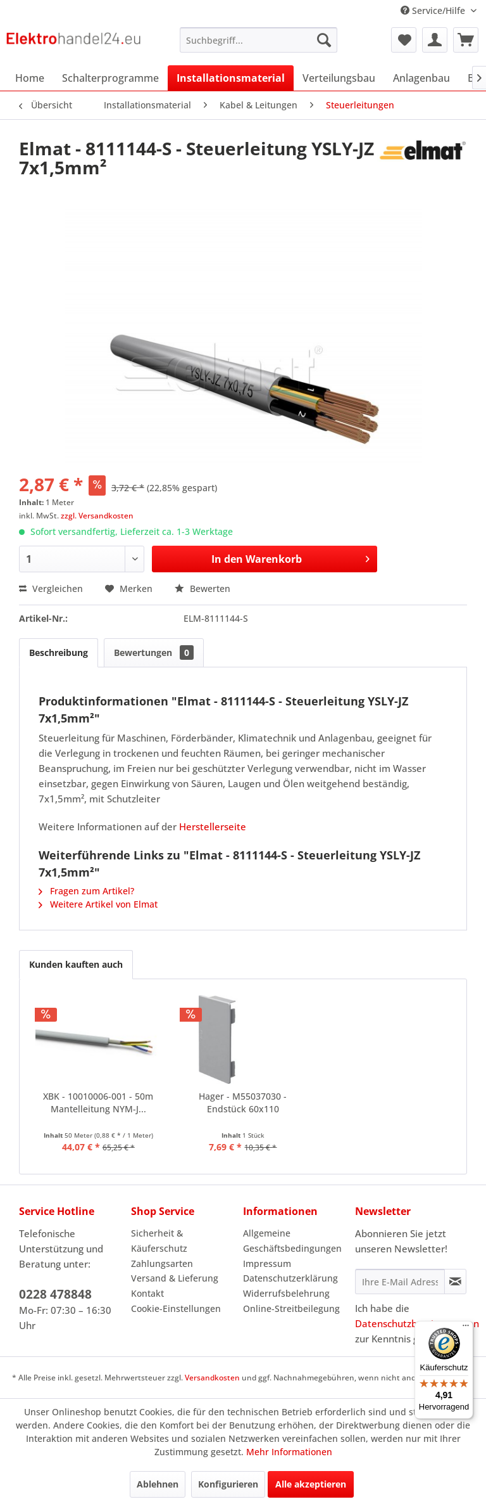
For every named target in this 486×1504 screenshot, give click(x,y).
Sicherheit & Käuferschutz (159, 1240)
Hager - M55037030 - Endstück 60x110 (243, 1102)
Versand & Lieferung (174, 1278)
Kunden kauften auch (76, 964)
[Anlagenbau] (421, 78)
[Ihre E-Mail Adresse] (400, 1281)
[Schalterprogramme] (110, 78)
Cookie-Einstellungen (176, 1308)
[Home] (29, 78)
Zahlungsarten (162, 1263)
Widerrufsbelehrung (286, 1293)
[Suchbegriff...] (259, 40)
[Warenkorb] (465, 40)
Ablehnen (157, 1484)
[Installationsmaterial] (231, 78)
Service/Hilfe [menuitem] (434, 10)
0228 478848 (55, 1294)
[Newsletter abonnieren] (455, 1281)
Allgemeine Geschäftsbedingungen (292, 1240)
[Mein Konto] (434, 40)
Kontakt (147, 1293)
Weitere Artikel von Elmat (98, 904)
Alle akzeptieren (310, 1484)
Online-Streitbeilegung (291, 1308)
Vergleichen (51, 588)
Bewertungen (154, 652)
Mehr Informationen (289, 1452)
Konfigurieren (228, 1484)
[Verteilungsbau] (339, 78)
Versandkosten (212, 1377)
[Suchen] (324, 40)
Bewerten (202, 588)
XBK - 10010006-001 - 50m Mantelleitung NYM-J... (98, 1102)
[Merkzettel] (403, 40)
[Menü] (465, 1328)
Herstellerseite (212, 826)
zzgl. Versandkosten (97, 515)
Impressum (267, 1263)
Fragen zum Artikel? (86, 891)
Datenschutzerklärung (290, 1278)
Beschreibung (58, 652)
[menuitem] (259, 40)
